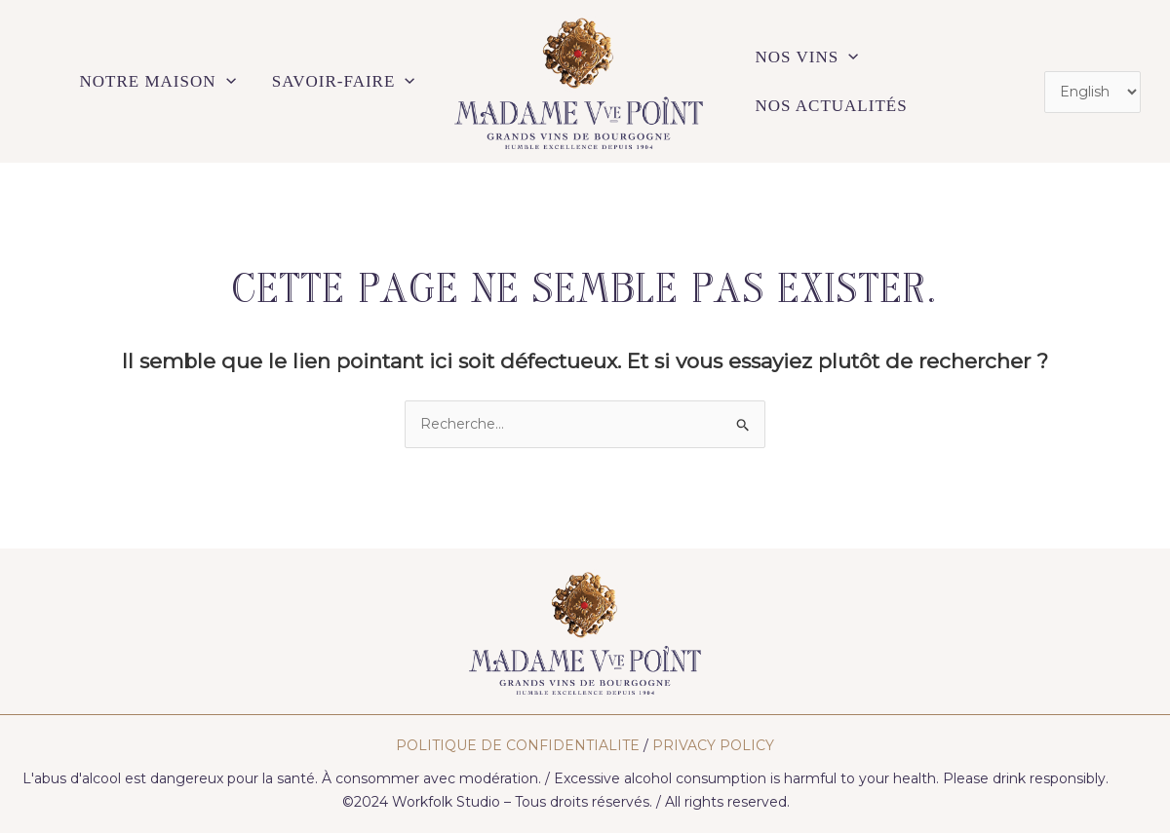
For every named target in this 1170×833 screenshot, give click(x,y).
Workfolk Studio (446, 802)
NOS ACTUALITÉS (832, 105)
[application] (226, 81)
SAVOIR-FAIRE (343, 81)
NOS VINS (807, 57)
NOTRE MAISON (158, 81)
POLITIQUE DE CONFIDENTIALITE (518, 745)
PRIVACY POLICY (713, 745)
